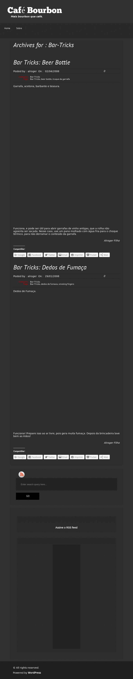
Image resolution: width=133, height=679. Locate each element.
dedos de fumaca (49, 284)
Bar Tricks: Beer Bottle (41, 63)
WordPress (34, 672)
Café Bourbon (34, 11)
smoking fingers (66, 284)
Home (7, 28)
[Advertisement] (66, 597)
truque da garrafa (61, 79)
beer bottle (46, 79)
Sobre (19, 28)
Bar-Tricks (35, 77)
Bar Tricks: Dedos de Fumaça (50, 268)
